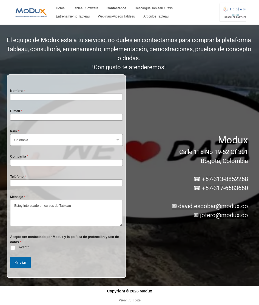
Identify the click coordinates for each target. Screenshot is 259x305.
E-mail (16, 111)
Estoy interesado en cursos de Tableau (66, 213)
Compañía (19, 156)
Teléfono (18, 177)
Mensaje (17, 197)
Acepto (23, 247)
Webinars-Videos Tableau (116, 16)
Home (60, 8)
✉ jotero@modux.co (221, 215)
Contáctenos (117, 8)
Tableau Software (85, 8)
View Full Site (129, 300)
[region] (129, 155)
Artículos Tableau (156, 16)
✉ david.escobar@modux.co (210, 206)
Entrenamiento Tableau (73, 16)
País (14, 131)
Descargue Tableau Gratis (154, 8)
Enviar (20, 262)
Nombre (17, 91)
